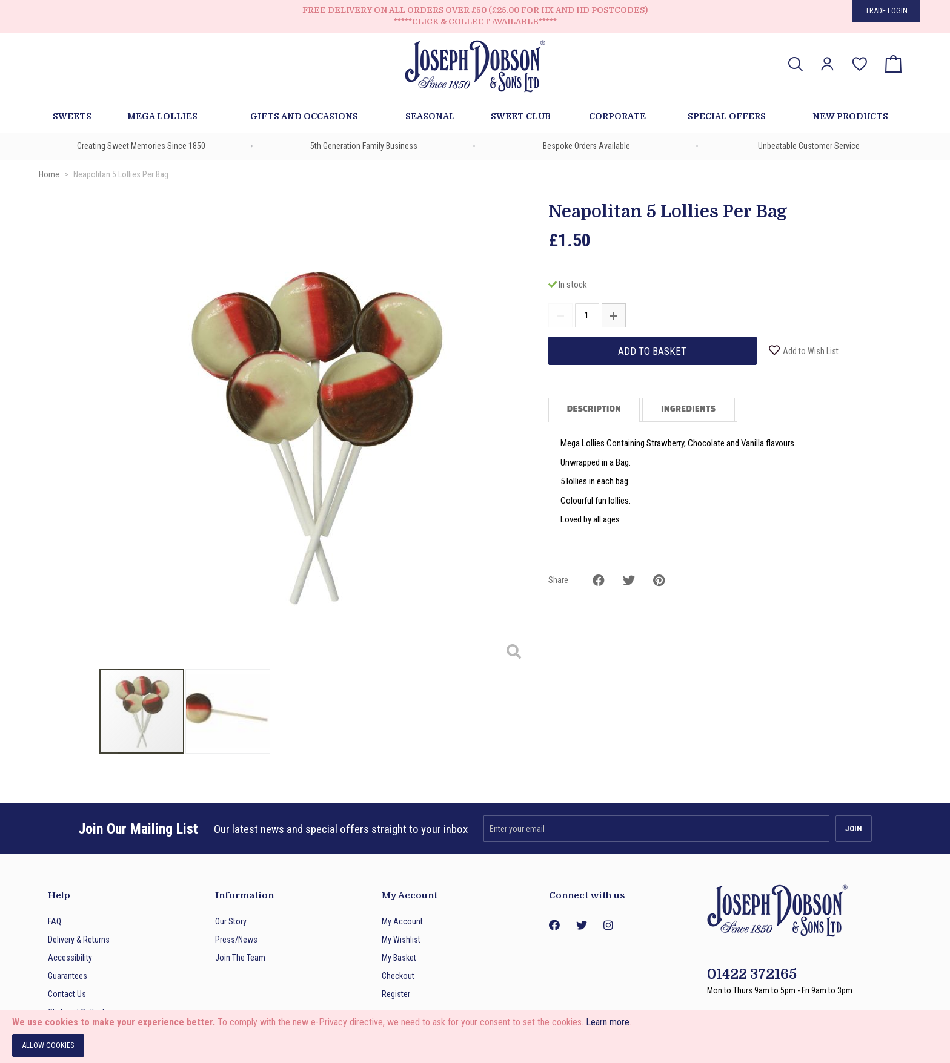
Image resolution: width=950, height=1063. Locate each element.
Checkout (398, 976)
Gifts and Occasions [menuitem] (304, 116)
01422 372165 (752, 974)
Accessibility (70, 958)
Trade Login (886, 10)
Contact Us (67, 994)
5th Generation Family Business (363, 146)
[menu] (475, 116)
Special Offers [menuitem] (727, 116)
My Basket (399, 958)
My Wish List (860, 55)
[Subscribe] (853, 828)
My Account (402, 921)
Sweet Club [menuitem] (521, 116)
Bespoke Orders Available (586, 146)
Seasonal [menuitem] (430, 116)
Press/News (236, 939)
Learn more (607, 1022)
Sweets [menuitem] (72, 116)
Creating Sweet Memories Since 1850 (141, 146)
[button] (827, 64)
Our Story (231, 921)
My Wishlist (401, 939)
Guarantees (67, 976)
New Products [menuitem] (850, 116)
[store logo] (475, 68)
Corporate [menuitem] (617, 116)
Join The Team (240, 958)
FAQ (54, 921)
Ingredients (688, 409)
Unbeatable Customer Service (809, 146)
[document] (475, 1036)
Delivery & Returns (79, 939)
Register (396, 994)
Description (594, 409)
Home (49, 174)
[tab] (595, 410)
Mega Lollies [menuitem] (162, 116)
